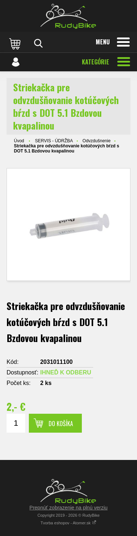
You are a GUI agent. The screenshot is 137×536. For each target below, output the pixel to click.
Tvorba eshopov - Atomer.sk (68, 523)
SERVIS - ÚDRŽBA (54, 140)
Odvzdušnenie (97, 140)
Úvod (19, 140)
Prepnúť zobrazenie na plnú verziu (69, 508)
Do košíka (61, 423)
